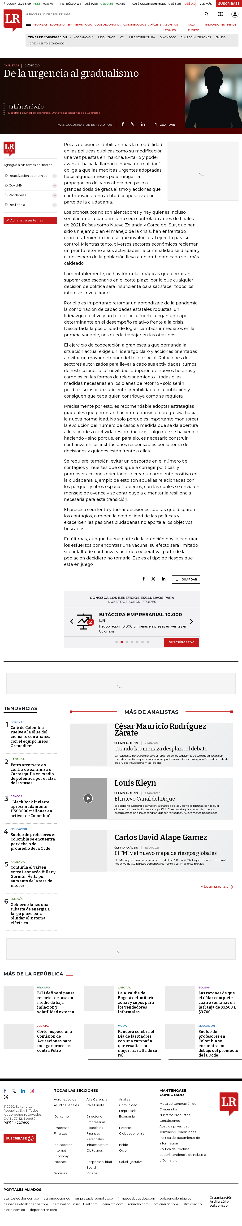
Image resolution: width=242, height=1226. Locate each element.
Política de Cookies (174, 1149)
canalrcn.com (112, 1204)
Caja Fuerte (95, 1105)
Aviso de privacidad (175, 1126)
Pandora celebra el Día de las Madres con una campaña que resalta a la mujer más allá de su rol (137, 1043)
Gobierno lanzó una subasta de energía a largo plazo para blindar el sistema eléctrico (30, 913)
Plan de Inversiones (196, 37)
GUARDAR (164, 124)
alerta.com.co (14, 1210)
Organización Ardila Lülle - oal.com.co (221, 1201)
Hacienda (18, 759)
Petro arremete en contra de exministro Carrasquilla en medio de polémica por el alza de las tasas (33, 774)
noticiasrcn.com (165, 1204)
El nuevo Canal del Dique (144, 799)
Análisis (124, 1099)
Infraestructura (142, 37)
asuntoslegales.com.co (21, 1198)
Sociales (60, 1173)
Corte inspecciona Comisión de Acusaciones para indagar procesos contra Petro (54, 1041)
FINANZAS (40, 24)
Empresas (61, 1128)
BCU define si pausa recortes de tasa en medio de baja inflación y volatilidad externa (56, 1002)
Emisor (221, 37)
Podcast (60, 1162)
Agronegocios (65, 1099)
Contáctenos (170, 1120)
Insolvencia (107, 37)
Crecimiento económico (47, 43)
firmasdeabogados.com (136, 1198)
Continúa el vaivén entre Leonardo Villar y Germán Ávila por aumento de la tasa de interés (33, 876)
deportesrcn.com (43, 1210)
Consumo (61, 1116)
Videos (91, 1173)
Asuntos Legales (66, 1105)
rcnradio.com (138, 1204)
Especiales (94, 1128)
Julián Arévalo (26, 107)
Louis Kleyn (135, 783)
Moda (122, 1025)
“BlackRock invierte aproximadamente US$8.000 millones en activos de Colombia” (31, 809)
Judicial (43, 1025)
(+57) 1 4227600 (16, 1122)
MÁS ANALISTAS (214, 887)
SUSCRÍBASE (229, 3)
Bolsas (204, 987)
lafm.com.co (192, 1204)
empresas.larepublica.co (94, 1198)
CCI (122, 37)
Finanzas (60, 1133)
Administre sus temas (24, 220)
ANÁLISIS (154, 24)
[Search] (206, 14)
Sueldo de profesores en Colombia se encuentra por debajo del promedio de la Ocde (34, 841)
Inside (123, 1145)
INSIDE (231, 24)
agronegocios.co (57, 1198)
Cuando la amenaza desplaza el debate (160, 748)
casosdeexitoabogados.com (26, 1204)
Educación (19, 829)
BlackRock (168, 37)
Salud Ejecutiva (131, 1162)
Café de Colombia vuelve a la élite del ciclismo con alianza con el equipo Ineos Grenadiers (31, 736)
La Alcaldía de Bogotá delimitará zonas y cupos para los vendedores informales (136, 1002)
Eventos (125, 1128)
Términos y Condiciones (178, 1132)
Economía (127, 1116)
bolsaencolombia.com (177, 1198)
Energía (16, 899)
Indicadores (63, 1145)
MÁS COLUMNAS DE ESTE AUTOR (84, 124)
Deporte (17, 722)
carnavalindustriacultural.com (75, 1204)
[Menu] (29, 24)
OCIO (88, 24)
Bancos (16, 796)
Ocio (123, 1150)
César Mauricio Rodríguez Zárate (160, 729)
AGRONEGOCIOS (134, 24)
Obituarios (94, 1150)
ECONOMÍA (57, 24)
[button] (70, 622)
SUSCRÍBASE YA (181, 642)
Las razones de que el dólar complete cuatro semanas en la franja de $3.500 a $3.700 (217, 1002)
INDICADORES (215, 24)
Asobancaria (83, 37)
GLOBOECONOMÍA (108, 24)
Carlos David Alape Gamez (160, 837)
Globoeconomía (131, 1133)
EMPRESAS (75, 24)
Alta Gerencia (96, 1099)
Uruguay (43, 987)
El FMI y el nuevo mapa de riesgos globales (165, 853)
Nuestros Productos (175, 1115)
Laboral (124, 987)
